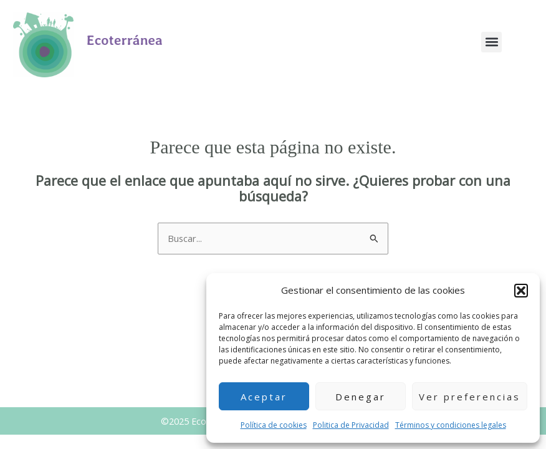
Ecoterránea (125, 40)
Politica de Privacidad (351, 425)
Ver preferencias (469, 396)
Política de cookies (274, 425)
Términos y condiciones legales (450, 425)
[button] (521, 290)
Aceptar (264, 396)
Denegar (360, 396)
